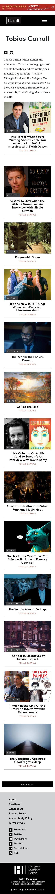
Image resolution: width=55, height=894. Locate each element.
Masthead (15, 804)
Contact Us (16, 808)
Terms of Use (17, 822)
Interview (13, 131)
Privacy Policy (17, 813)
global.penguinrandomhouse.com (27, 889)
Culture (12, 251)
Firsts (10, 401)
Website (11, 52)
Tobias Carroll (27, 150)
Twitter (5, 52)
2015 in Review (15, 603)
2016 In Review (15, 351)
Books (10, 500)
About (13, 799)
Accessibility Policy (20, 818)
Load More (27, 784)
